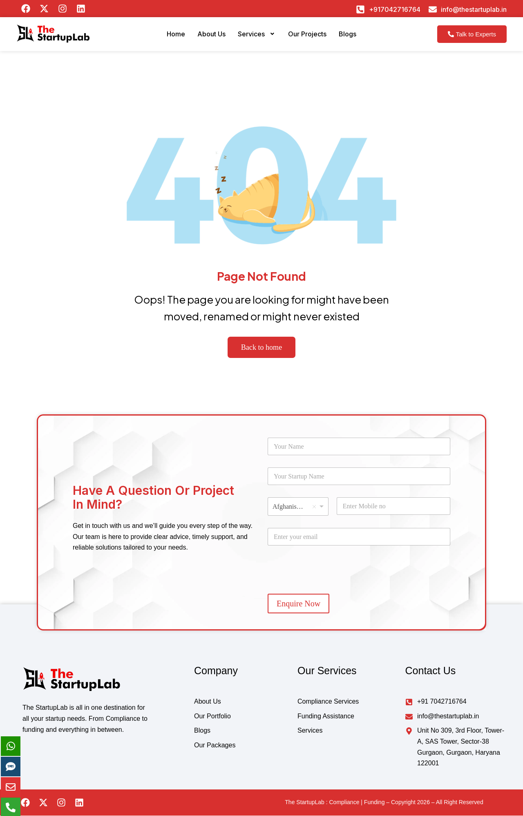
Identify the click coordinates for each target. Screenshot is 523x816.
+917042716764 (394, 9)
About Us (205, 37)
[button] (256, 37)
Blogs (356, 37)
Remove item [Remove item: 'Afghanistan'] (314, 507)
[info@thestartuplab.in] (433, 9)
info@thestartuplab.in (474, 9)
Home (166, 37)
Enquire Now (298, 603)
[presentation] (330, 586)
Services (256, 37)
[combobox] (298, 507)
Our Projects (311, 37)
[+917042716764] (360, 9)
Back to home (262, 347)
